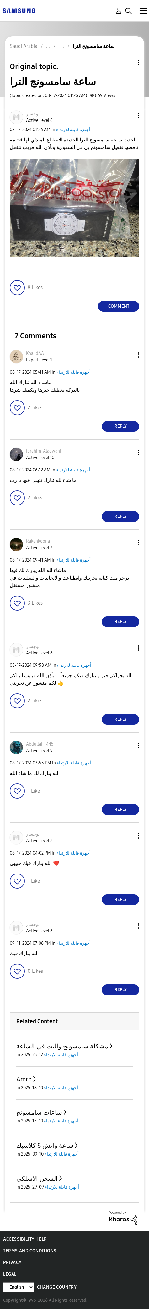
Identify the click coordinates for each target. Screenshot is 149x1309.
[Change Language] (18, 1287)
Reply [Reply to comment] (120, 426)
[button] (128, 115)
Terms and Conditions (29, 1251)
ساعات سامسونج (39, 1112)
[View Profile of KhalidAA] (35, 353)
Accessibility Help (25, 1239)
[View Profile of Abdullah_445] (40, 744)
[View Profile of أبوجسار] (33, 114)
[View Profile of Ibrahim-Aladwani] (43, 451)
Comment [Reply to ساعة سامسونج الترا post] (118, 306)
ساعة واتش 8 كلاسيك (44, 1145)
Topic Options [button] (128, 62)
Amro (24, 1079)
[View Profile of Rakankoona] (38, 541)
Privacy (12, 1262)
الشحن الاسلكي (37, 1178)
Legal (10, 1274)
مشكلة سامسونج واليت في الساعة (62, 1046)
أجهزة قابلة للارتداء (73, 129)
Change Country (57, 1287)
